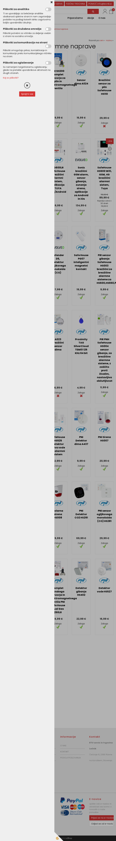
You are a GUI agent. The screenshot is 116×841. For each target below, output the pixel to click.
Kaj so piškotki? (11, 77)
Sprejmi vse (27, 93)
